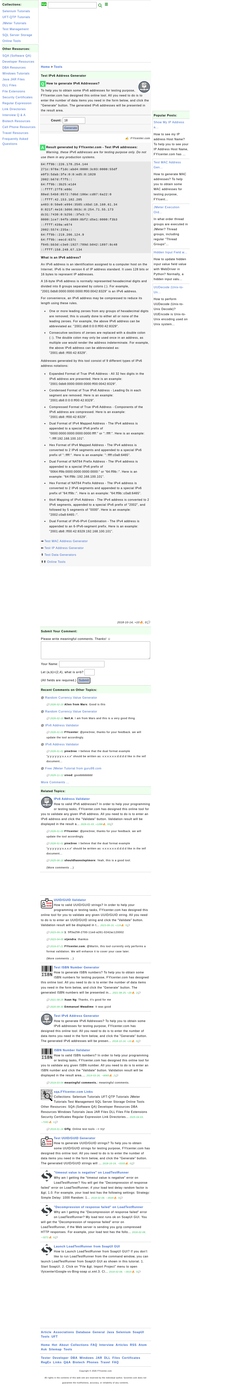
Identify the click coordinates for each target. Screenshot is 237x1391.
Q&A (67, 1366)
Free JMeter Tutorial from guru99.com (73, 772)
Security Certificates (17, 97)
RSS (133, 1348)
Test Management (15, 29)
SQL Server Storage (17, 35)
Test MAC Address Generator (66, 541)
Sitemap (55, 1353)
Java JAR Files (13, 79)
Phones (93, 1366)
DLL (107, 1361)
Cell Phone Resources (19, 127)
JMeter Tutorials (14, 23)
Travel (105, 1366)
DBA (74, 1361)
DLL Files (9, 85)
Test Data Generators (60, 554)
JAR (99, 1361)
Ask (44, 1353)
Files (116, 1361)
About (64, 1348)
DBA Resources (14, 67)
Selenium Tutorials (16, 11)
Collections (80, 1348)
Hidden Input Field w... (170, 252)
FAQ (94, 1348)
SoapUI (138, 1335)
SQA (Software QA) (16, 55)
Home (45, 66)
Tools (58, 66)
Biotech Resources (16, 121)
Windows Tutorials (16, 73)
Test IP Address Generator (64, 548)
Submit (84, 684)
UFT (54, 1340)
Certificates (131, 1361)
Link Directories (14, 109)
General (99, 1335)
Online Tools (11, 40)
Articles (122, 1348)
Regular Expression (17, 103)
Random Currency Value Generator (71, 701)
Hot (54, 1348)
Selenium (123, 1335)
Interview (106, 1348)
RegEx (46, 1366)
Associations (63, 1335)
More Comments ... (55, 786)
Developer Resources (18, 61)
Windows (86, 1361)
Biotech (79, 1366)
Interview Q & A (14, 115)
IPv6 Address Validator (62, 729)
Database (83, 1335)
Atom (142, 1348)
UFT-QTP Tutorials (16, 17)
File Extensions (13, 91)
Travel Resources (15, 133)
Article (46, 1335)
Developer (61, 1361)
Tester (46, 1361)
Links (57, 1366)
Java (110, 1335)
